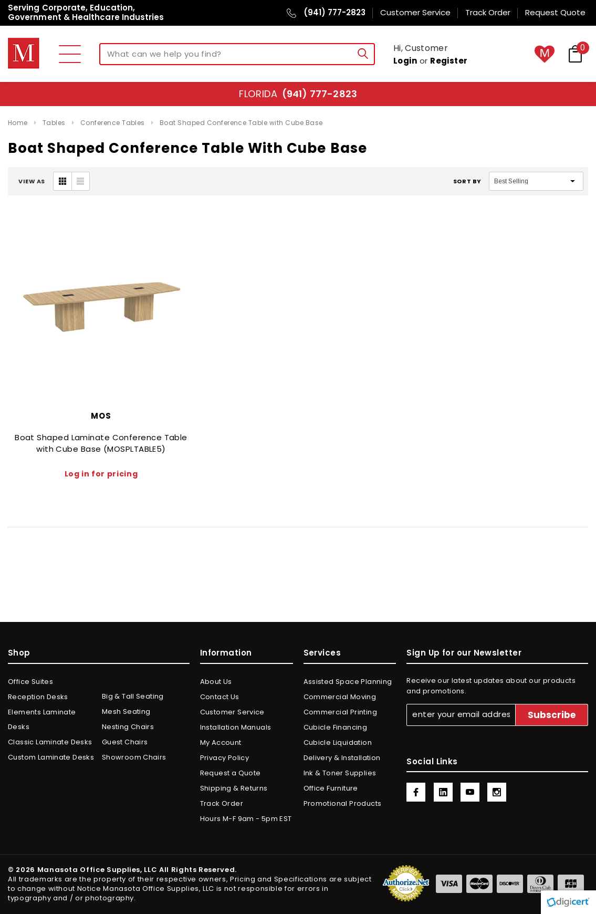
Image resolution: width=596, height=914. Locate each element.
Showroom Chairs (134, 757)
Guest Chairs (125, 742)
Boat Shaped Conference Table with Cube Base (241, 122)
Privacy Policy (224, 758)
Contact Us (219, 697)
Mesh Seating (126, 711)
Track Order (221, 803)
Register (449, 60)
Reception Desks (38, 697)
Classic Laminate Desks (50, 742)
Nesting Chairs (128, 727)
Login (405, 60)
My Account (221, 742)
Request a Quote (230, 773)
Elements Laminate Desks (42, 719)
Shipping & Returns (234, 788)
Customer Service (232, 712)
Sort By (467, 181)
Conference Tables (112, 122)
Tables (54, 122)
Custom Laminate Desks (51, 757)
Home (18, 122)
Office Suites (30, 682)
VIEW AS (31, 181)
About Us (216, 682)
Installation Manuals (235, 727)
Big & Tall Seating (133, 696)
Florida (298, 93)
